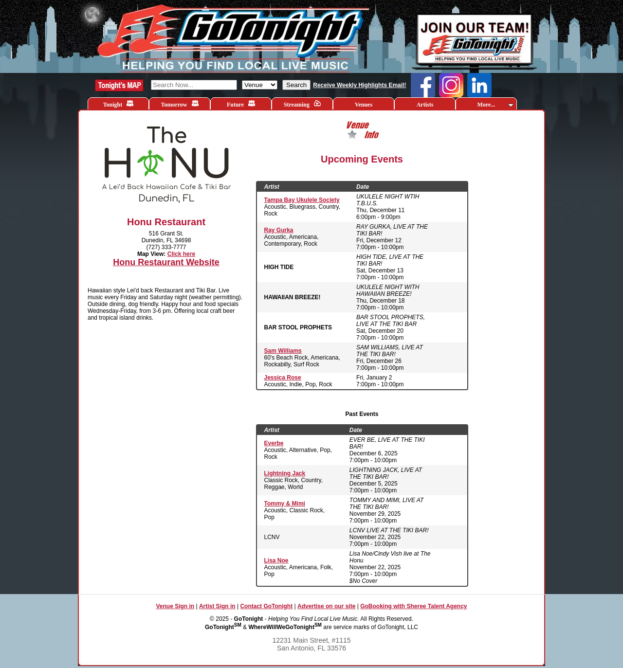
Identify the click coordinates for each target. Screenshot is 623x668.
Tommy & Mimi (284, 503)
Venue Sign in (175, 606)
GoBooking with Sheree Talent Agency (413, 606)
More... (495, 104)
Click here (181, 254)
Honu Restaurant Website (166, 262)
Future (241, 104)
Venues (363, 104)
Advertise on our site (326, 606)
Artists (425, 104)
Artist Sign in (217, 606)
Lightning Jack (285, 473)
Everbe (274, 443)
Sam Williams (283, 350)
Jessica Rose (282, 377)
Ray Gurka (278, 230)
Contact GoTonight (266, 606)
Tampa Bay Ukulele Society (302, 200)
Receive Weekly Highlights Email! (359, 85)
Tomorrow (180, 104)
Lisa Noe (276, 560)
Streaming (302, 104)
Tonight (118, 104)
